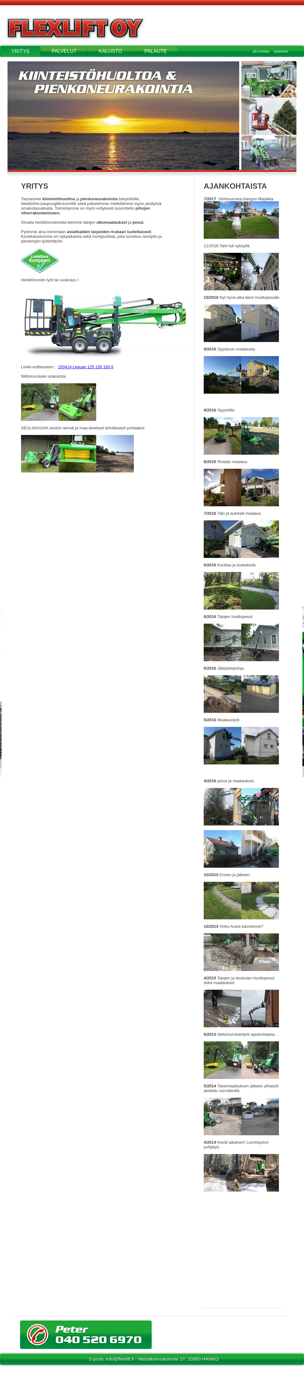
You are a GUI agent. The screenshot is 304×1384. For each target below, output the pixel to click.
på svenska (261, 51)
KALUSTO (110, 51)
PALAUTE (155, 51)
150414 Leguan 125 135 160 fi (85, 367)
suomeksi (281, 51)
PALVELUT (64, 51)
